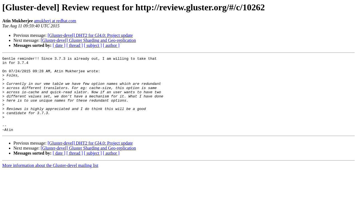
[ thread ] (74, 45)
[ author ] (111, 45)
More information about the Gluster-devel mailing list (50, 180)
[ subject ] (93, 45)
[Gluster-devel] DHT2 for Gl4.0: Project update (90, 35)
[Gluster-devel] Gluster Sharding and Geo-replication (88, 40)
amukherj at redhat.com (55, 20)
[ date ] (59, 45)
